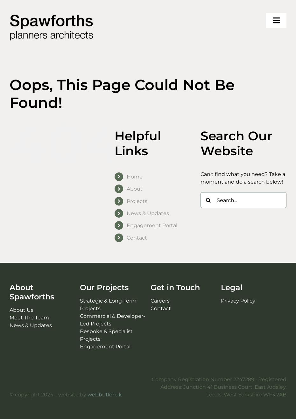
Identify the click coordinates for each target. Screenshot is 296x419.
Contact (137, 238)
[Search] (208, 200)
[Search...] (243, 200)
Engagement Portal (152, 225)
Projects (137, 201)
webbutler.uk (105, 395)
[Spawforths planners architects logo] (52, 15)
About (135, 189)
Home (135, 177)
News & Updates (148, 213)
